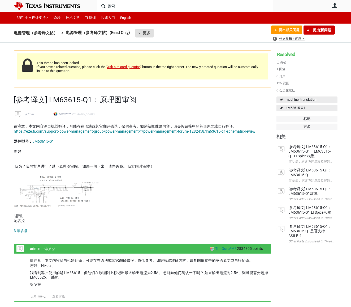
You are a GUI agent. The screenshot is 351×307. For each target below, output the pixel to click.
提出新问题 (321, 30)
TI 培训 (90, 18)
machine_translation (301, 100)
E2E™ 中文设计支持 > (32, 18)
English (125, 18)
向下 (44, 297)
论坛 (57, 18)
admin (29, 114)
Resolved (286, 54)
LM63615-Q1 (295, 108)
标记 (307, 119)
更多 (146, 33)
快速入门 (108, 18)
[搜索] (185, 6)
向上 (32, 297)
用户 (334, 5)
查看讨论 (58, 296)
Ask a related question (123, 67)
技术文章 (73, 18)
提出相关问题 (288, 30)
